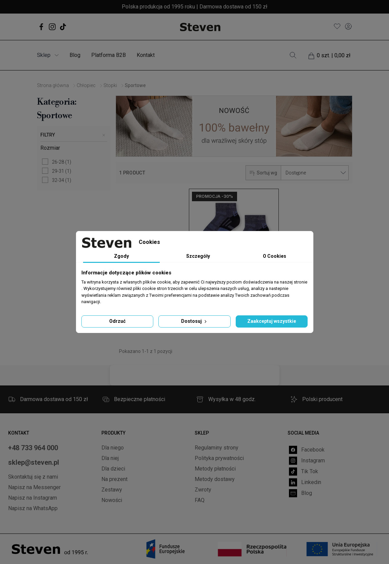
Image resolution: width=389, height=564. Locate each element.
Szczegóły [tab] (198, 256)
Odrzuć (117, 321)
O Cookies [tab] (274, 256)
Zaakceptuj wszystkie (271, 321)
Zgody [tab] (121, 256)
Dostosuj (194, 321)
